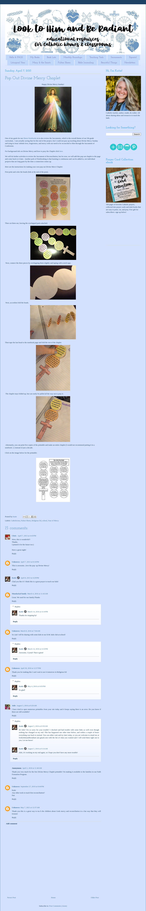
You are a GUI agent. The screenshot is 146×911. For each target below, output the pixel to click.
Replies (17, 607)
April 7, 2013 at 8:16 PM (29, 562)
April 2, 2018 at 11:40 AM (32, 768)
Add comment (11, 824)
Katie (14, 578)
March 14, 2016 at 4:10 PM (37, 649)
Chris (14, 536)
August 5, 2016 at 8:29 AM (27, 705)
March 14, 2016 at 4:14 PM (37, 612)
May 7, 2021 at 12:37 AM (30, 807)
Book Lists (51, 57)
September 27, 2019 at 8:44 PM (32, 786)
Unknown (16, 562)
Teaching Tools (96, 57)
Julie (14, 705)
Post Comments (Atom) (58, 906)
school (44, 521)
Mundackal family (19, 594)
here (61, 151)
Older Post (95, 897)
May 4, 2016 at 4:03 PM (36, 686)
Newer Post (11, 897)
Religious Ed (36, 521)
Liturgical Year (18, 63)
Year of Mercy (53, 521)
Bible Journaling (86, 63)
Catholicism (15, 521)
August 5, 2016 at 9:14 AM (37, 749)
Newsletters (129, 63)
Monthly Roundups (73, 57)
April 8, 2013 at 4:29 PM (29, 578)
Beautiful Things (109, 63)
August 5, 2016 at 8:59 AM (37, 726)
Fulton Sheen (64, 63)
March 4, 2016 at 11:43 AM (37, 594)
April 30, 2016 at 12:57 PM (30, 668)
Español (133, 57)
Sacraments (116, 57)
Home (53, 897)
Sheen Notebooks (29, 138)
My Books (35, 57)
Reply (14, 553)
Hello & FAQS (16, 57)
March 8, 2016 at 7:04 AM (30, 631)
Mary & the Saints (41, 63)
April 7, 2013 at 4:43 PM (27, 536)
